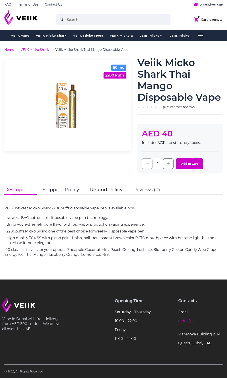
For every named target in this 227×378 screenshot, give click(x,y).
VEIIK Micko (179, 35)
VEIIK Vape (20, 35)
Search (61, 19)
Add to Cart (189, 163)
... (200, 35)
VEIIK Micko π (151, 35)
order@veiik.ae (211, 4)
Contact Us (53, 4)
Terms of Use (28, 4)
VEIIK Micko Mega (88, 35)
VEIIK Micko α (121, 35)
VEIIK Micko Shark (51, 35)
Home (9, 50)
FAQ (7, 4)
